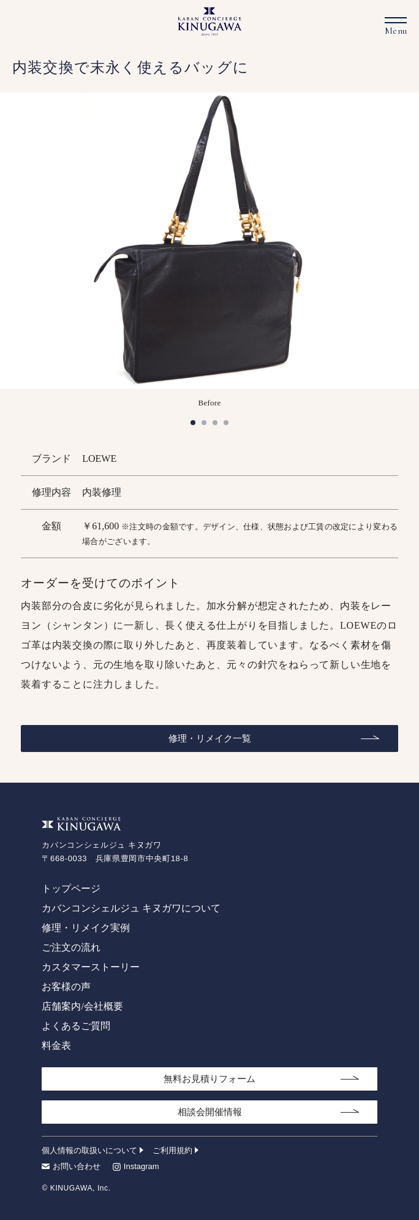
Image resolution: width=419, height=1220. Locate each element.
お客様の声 (66, 986)
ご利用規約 (172, 1150)
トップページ (71, 888)
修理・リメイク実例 (86, 928)
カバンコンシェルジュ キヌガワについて (131, 908)
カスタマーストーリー (91, 967)
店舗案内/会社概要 (82, 1006)
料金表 (56, 1045)
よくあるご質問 (76, 1026)
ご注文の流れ (71, 947)
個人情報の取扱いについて (89, 1150)
